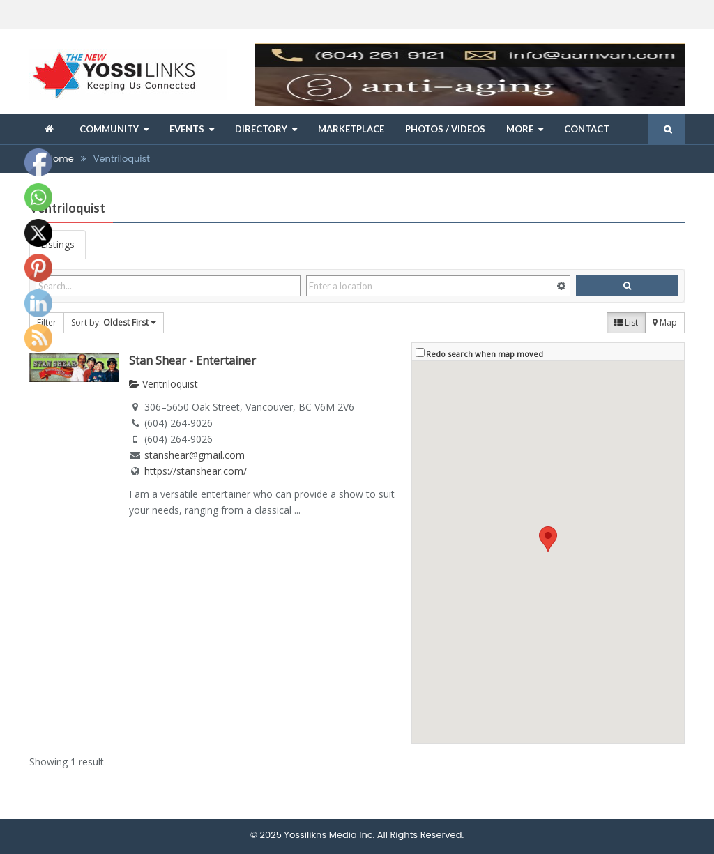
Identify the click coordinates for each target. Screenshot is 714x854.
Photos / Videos (445, 129)
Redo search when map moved (484, 354)
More (519, 129)
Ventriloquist (163, 383)
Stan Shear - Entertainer (192, 360)
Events (186, 129)
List (626, 322)
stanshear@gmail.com (194, 455)
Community (109, 129)
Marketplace (351, 129)
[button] (548, 539)
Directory (261, 129)
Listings (57, 244)
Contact (586, 129)
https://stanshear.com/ (195, 471)
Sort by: (113, 322)
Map (665, 322)
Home (60, 158)
